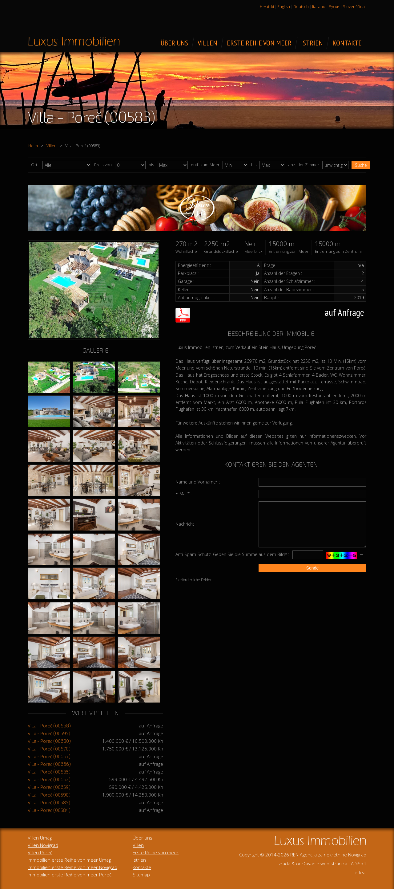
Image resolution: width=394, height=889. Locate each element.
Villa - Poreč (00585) (49, 802)
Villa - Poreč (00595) (49, 733)
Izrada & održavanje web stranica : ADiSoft (322, 863)
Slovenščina (354, 6)
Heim (33, 145)
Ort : (35, 164)
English (283, 6)
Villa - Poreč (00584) (49, 810)
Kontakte (142, 867)
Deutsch (301, 6)
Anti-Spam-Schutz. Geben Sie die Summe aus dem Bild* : (232, 554)
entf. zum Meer (205, 164)
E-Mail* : (183, 493)
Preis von (103, 164)
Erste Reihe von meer (156, 852)
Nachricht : (185, 524)
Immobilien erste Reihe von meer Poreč (69, 874)
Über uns (142, 838)
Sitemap (141, 874)
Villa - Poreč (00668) (49, 725)
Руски (334, 6)
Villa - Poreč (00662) (49, 779)
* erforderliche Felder (193, 579)
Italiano (318, 6)
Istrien (139, 860)
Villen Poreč (40, 852)
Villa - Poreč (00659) (49, 787)
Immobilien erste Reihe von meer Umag (69, 860)
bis (151, 164)
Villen (51, 145)
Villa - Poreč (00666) (49, 764)
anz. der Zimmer (303, 164)
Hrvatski (267, 6)
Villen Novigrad (43, 845)
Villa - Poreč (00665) (49, 771)
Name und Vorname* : (197, 482)
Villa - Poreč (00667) (49, 756)
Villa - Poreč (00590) (49, 794)
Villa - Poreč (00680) (49, 741)
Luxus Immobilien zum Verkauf (74, 41)
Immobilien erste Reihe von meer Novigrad (72, 867)
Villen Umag (40, 838)
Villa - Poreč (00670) (49, 748)
